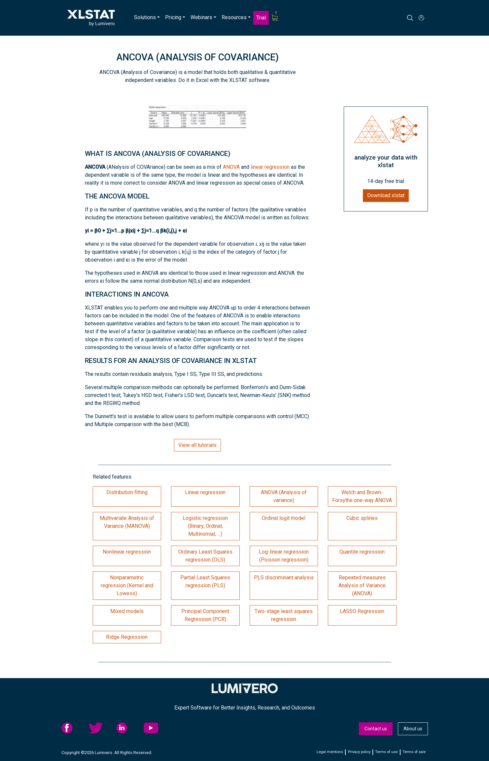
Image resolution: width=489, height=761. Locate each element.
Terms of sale (414, 752)
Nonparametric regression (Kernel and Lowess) (127, 585)
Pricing (173, 17)
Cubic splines (362, 518)
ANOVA (231, 167)
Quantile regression (362, 552)
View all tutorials (197, 445)
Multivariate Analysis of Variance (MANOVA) (127, 522)
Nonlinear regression (127, 552)
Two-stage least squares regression (284, 615)
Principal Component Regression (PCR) (205, 615)
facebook (73, 728)
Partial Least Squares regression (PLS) (205, 581)
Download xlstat (385, 196)
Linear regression (205, 492)
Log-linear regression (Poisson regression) (284, 556)
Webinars (201, 17)
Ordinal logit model (283, 518)
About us (412, 728)
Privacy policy (359, 752)
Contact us (376, 728)
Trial (261, 18)
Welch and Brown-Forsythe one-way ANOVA (362, 496)
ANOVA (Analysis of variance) (284, 496)
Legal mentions (330, 752)
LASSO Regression (362, 611)
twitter (101, 728)
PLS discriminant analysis (284, 577)
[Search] (416, 18)
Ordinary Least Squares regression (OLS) (205, 556)
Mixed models (127, 611)
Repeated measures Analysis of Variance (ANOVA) (362, 585)
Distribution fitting (127, 492)
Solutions (145, 17)
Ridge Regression (127, 637)
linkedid (128, 728)
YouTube (155, 728)
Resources (234, 17)
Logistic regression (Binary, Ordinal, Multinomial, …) (205, 526)
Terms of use (386, 752)
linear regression (270, 167)
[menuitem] (146, 18)
